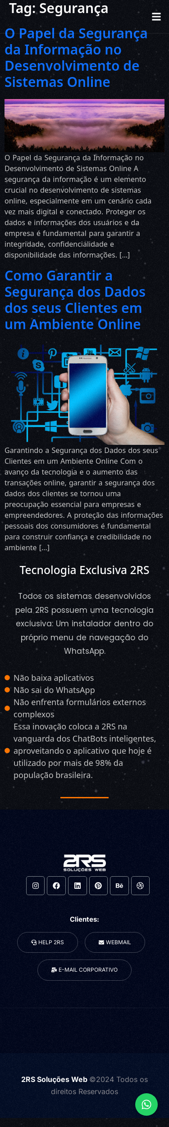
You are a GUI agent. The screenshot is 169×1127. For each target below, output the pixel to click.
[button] (156, 16)
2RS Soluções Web (55, 1079)
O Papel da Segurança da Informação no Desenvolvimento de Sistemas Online (76, 57)
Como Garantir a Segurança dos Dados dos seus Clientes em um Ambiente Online (75, 299)
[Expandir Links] (146, 1104)
